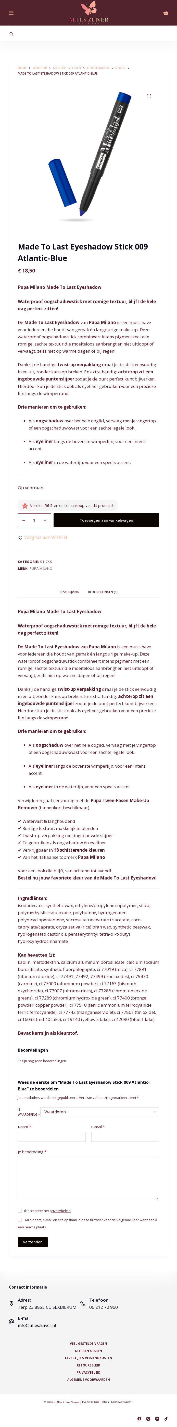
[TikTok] (166, 1419)
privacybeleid (60, 1210)
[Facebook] (139, 1419)
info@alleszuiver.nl (37, 1325)
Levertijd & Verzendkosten (88, 1358)
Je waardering (29, 1112)
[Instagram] (148, 1419)
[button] (42, 537)
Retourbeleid (88, 1365)
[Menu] (11, 12)
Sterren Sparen (88, 1351)
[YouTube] (157, 1419)
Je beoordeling (32, 1152)
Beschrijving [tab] (69, 592)
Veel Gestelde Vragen (88, 1344)
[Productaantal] (34, 520)
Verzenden (33, 1241)
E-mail (98, 1127)
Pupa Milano (41, 568)
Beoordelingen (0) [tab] (103, 592)
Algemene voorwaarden (88, 1380)
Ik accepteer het (47, 1210)
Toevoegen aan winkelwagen (106, 520)
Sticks (46, 561)
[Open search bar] (11, 33)
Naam (24, 1127)
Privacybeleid (88, 1373)
